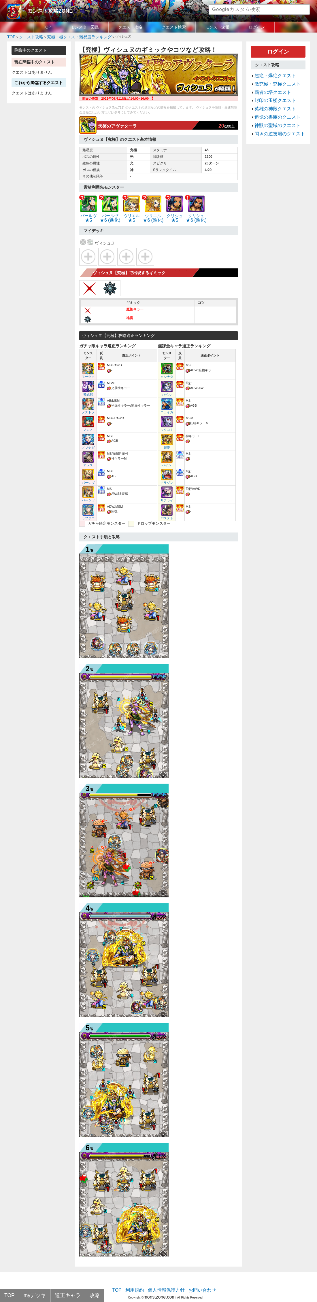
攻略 (81, 1296)
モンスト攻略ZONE (45, 10)
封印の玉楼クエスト (271, 93)
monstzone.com (159, 1285)
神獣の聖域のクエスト (273, 113)
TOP (47, 27)
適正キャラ (58, 1296)
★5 (88, 214)
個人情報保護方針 (166, 1280)
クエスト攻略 (130, 27)
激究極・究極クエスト (273, 79)
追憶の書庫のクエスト (273, 106)
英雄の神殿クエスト (271, 99)
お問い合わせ (196, 1280)
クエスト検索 (174, 27)
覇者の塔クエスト (269, 86)
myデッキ (30, 1296)
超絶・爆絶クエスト (271, 72)
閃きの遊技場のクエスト (275, 120)
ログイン (257, 27)
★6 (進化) (108, 214)
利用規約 (139, 1280)
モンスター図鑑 (85, 27)
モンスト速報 (217, 27)
